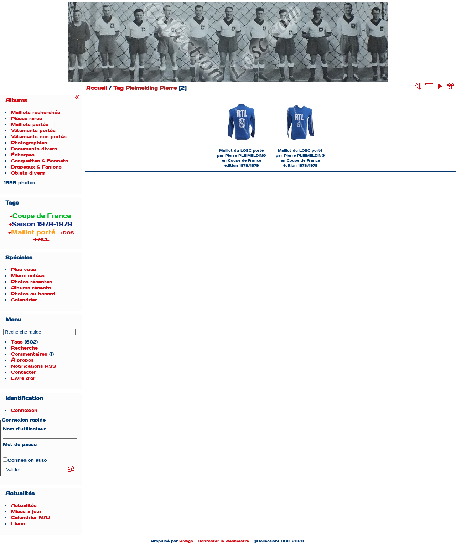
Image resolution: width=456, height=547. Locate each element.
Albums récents (31, 288)
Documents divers (34, 149)
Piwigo (186, 540)
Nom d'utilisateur (24, 429)
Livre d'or (23, 378)
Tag (118, 88)
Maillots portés (29, 125)
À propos (22, 360)
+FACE (41, 239)
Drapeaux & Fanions (36, 167)
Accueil (96, 88)
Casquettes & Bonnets (39, 161)
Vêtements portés (33, 131)
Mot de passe (20, 445)
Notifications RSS (33, 366)
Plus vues (23, 270)
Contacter (23, 372)
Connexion (24, 410)
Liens (18, 524)
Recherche (24, 348)
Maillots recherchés (35, 112)
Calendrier (24, 300)
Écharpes (23, 155)
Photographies (29, 143)
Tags (17, 342)
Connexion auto (25, 460)
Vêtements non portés (39, 137)
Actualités (24, 505)
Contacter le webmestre (223, 540)
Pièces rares (26, 118)
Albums (16, 100)
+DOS (67, 233)
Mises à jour (26, 512)
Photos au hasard (33, 294)
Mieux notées (28, 276)
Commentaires (29, 354)
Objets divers (28, 173)
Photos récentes (31, 282)
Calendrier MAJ (30, 518)
